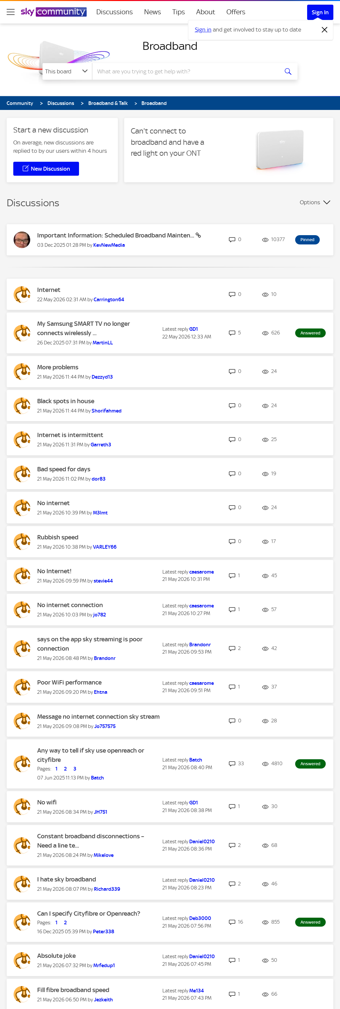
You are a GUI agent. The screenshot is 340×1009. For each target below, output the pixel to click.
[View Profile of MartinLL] (103, 343)
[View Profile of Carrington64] (109, 300)
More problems (57, 367)
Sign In (320, 12)
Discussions (114, 12)
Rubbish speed (57, 537)
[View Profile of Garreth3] (101, 445)
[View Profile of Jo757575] (105, 726)
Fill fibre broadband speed (73, 990)
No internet (53, 503)
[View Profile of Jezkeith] (103, 1000)
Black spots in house (65, 401)
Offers (235, 12)
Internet (48, 290)
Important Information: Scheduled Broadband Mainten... (116, 235)
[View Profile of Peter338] (103, 932)
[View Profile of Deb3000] (200, 918)
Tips (178, 12)
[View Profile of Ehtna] (100, 692)
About (205, 12)
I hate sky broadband (66, 879)
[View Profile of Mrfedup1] (104, 965)
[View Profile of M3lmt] (100, 513)
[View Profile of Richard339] (107, 889)
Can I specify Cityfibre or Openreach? (88, 913)
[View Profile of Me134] (196, 991)
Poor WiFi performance (69, 682)
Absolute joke (56, 956)
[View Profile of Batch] (97, 778)
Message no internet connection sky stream (98, 716)
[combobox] (184, 71)
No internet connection (70, 605)
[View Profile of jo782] (99, 615)
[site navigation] (11, 12)
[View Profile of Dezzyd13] (102, 377)
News (152, 12)
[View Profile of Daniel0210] (202, 842)
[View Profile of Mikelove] (104, 855)
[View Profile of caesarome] (201, 572)
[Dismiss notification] (324, 30)
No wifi (47, 802)
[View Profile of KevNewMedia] (109, 245)
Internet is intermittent (70, 435)
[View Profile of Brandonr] (105, 658)
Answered (310, 332)
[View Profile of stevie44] (103, 581)
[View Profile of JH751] (100, 812)
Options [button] (310, 202)
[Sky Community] (54, 12)
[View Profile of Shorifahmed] (107, 411)
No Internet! (54, 571)
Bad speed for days (63, 469)
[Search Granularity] (67, 71)
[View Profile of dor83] (99, 479)
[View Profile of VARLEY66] (105, 547)
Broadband (170, 45)
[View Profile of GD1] (193, 329)
